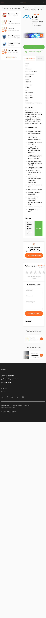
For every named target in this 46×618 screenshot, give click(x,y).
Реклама (3, 392)
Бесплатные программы (30, 8)
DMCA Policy (5, 405)
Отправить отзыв (34, 313)
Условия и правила (16, 405)
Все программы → (11, 57)
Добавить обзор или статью (9, 379)
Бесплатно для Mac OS (37, 22)
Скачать (34, 47)
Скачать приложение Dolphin (29, 226)
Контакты (4, 388)
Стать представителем (34, 255)
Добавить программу (7, 375)
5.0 (35, 19)
